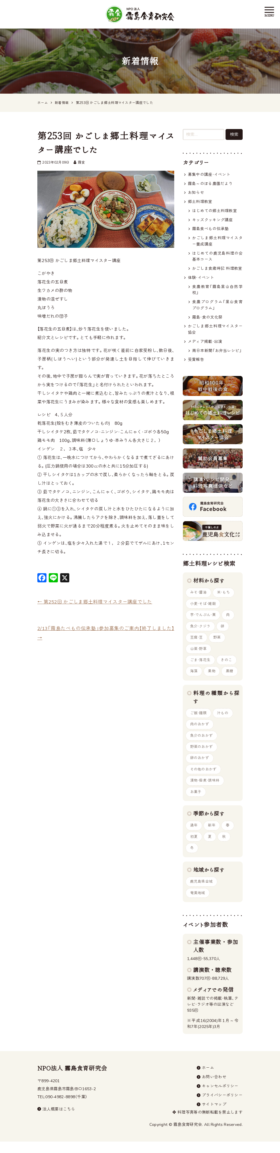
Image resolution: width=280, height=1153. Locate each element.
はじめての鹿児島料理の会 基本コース (217, 258)
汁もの (223, 720)
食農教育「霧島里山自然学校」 (217, 292)
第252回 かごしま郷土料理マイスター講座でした (94, 602)
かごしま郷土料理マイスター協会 (215, 333)
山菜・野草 (198, 654)
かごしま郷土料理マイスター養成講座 (217, 242)
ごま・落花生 (200, 666)
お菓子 (196, 800)
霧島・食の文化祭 (207, 320)
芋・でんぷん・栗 (203, 620)
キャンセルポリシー (220, 1097)
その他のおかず (203, 777)
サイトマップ (214, 1115)
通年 (194, 834)
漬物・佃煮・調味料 (205, 789)
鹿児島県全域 (201, 891)
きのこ (227, 666)
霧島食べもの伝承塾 (210, 230)
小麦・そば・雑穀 (203, 608)
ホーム (208, 1078)
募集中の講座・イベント (209, 174)
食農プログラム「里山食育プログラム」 (217, 307)
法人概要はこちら (56, 1119)
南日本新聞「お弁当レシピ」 (217, 354)
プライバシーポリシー (222, 1106)
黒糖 (230, 677)
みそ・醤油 (198, 596)
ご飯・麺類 (198, 720)
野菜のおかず (201, 754)
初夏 (194, 846)
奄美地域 (197, 903)
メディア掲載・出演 (205, 345)
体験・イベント (201, 279)
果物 (212, 677)
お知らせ (196, 193)
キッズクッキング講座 (212, 220)
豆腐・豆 (196, 643)
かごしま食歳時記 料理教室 (217, 270)
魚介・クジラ (200, 631)
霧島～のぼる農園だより (210, 183)
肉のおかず (199, 731)
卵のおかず (199, 765)
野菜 (217, 643)
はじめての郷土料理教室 (214, 211)
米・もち (224, 596)
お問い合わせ (214, 1087)
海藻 (194, 677)
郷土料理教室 (200, 202)
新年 (212, 834)
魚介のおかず (201, 742)
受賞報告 (196, 363)
